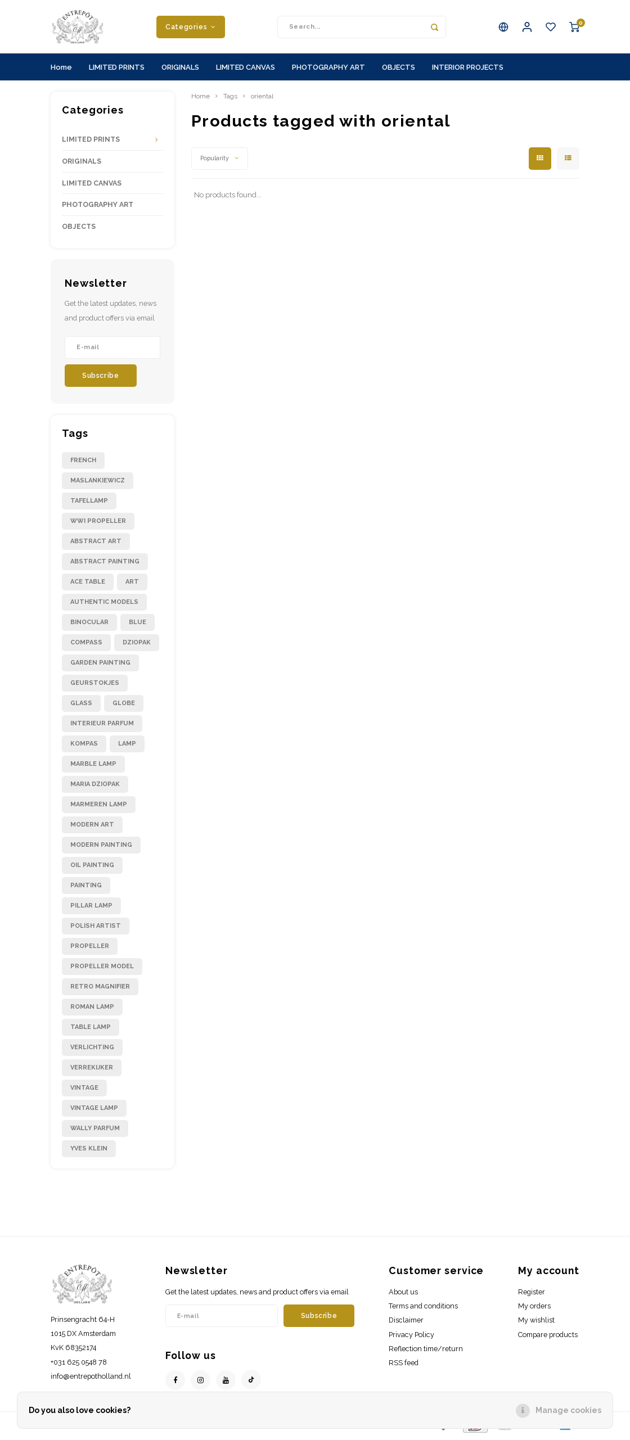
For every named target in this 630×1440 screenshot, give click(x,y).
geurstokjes (94, 685)
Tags (230, 99)
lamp (127, 746)
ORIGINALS (180, 69)
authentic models (104, 604)
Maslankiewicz (97, 483)
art (132, 584)
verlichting (92, 1050)
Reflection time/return (426, 1351)
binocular (89, 625)
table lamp (90, 1029)
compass (86, 645)
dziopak (137, 645)
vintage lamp (94, 1110)
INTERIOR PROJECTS (467, 69)
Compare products (548, 1337)
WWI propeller (98, 523)
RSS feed (403, 1365)
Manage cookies (568, 1410)
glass (81, 706)
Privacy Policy (411, 1337)
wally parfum (95, 1131)
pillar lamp (91, 908)
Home (61, 69)
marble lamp (93, 766)
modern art (92, 827)
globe (123, 706)
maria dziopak (95, 787)
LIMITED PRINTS (117, 69)
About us (403, 1294)
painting (86, 888)
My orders (534, 1308)
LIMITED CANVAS (245, 69)
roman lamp (92, 1009)
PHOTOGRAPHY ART (328, 69)
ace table (87, 584)
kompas (84, 746)
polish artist (95, 928)
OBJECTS (398, 69)
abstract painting (105, 564)
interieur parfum (102, 726)
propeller (89, 949)
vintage (84, 1090)
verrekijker (91, 1070)
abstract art (96, 544)
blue (137, 625)
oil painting (92, 868)
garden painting (100, 665)
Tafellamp (89, 503)
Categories (190, 28)
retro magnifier (100, 989)
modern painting (101, 847)
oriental (262, 99)
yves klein (88, 1151)
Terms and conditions (423, 1308)
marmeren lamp (98, 807)
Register (531, 1294)
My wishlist (536, 1323)
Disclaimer (406, 1323)
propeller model (102, 969)
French (83, 463)
